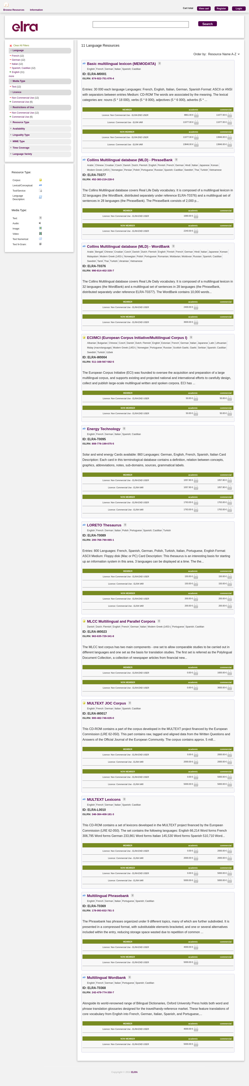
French (15, 55)
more (11, 76)
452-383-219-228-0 (103, 179)
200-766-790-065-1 (103, 539)
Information (36, 10)
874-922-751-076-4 (103, 78)
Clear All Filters (21, 45)
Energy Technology (103, 429)
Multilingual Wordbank (106, 978)
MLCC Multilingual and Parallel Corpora (121, 621)
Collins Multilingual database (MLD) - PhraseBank (130, 160)
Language (18, 50)
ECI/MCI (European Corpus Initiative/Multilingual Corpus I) (137, 338)
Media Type (19, 81)
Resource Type (21, 122)
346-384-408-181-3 (103, 814)
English (15, 72)
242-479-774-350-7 (103, 992)
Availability (19, 128)
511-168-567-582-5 (103, 361)
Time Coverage (21, 147)
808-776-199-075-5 (103, 443)
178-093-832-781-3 (103, 910)
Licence (17, 92)
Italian (15, 64)
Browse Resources (13, 10)
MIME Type (19, 141)
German (16, 60)
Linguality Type (21, 135)
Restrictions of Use (23, 107)
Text (14, 86)
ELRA (134, 1072)
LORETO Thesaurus (104, 525)
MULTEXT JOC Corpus (106, 703)
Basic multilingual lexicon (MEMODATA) (121, 64)
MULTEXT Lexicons (104, 799)
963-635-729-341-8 (103, 636)
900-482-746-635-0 (103, 718)
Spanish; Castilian (21, 68)
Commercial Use (20, 102)
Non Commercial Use (23, 97)
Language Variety (22, 154)
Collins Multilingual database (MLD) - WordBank (128, 246)
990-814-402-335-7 (103, 270)
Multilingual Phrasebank (108, 896)
